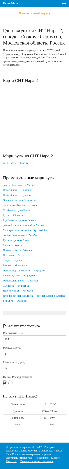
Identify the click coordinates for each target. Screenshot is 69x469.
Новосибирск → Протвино (17, 190)
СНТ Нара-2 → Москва (16, 163)
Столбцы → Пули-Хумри (16, 210)
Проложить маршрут (19, 447)
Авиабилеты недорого (48, 457)
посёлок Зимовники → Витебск (20, 235)
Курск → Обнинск (13, 215)
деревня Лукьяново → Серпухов (20, 280)
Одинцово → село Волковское (19, 200)
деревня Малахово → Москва (19, 185)
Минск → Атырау (12, 245)
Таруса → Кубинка (13, 260)
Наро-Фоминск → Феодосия (18, 290)
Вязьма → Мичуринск (15, 265)
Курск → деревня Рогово (16, 240)
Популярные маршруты (19, 457)
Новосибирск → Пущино (17, 195)
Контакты (11, 461)
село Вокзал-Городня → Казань (20, 205)
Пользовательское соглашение (37, 461)
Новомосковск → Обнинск (17, 250)
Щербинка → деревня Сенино (19, 220)
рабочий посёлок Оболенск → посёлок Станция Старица (34, 295)
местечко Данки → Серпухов (19, 275)
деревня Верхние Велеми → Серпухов (24, 270)
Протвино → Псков (13, 255)
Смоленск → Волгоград (16, 285)
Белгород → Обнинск (14, 300)
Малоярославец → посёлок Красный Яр (25, 230)
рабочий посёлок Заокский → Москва (23, 225)
